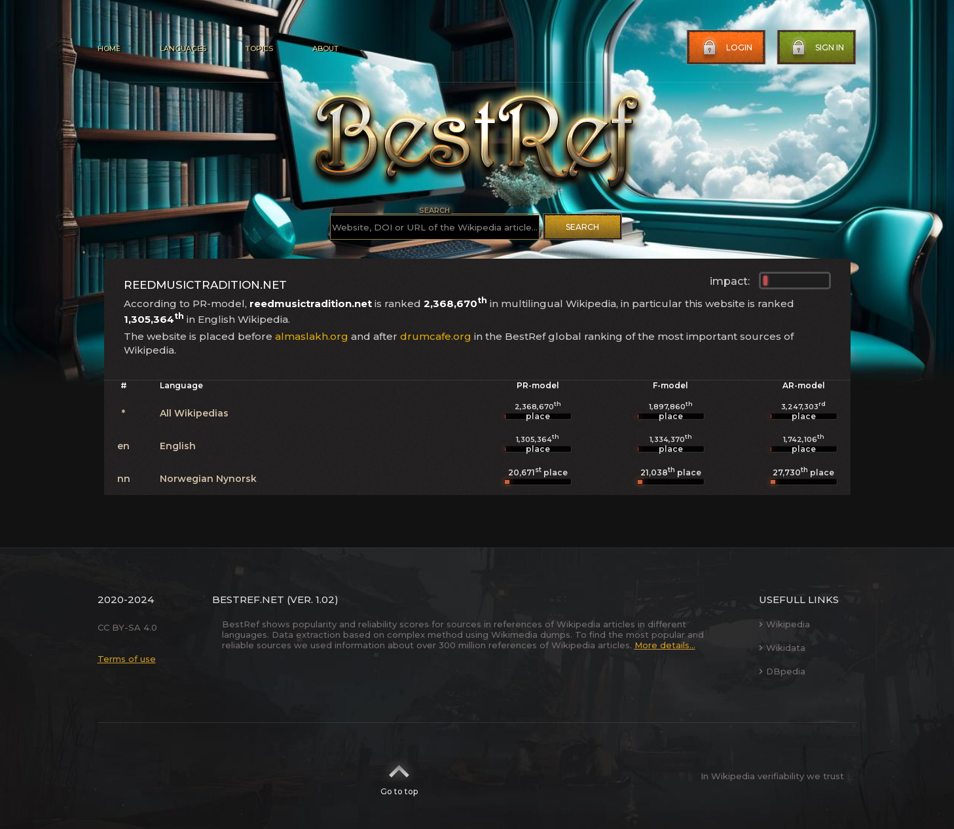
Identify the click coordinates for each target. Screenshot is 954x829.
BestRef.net (248, 599)
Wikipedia (784, 624)
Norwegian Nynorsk (208, 479)
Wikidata (782, 647)
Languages (183, 48)
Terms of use (127, 659)
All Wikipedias (194, 413)
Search (582, 227)
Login (726, 47)
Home (109, 48)
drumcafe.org (435, 336)
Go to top (399, 776)
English (178, 446)
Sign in (816, 47)
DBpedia (782, 671)
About (325, 48)
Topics (259, 48)
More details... (664, 645)
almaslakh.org (311, 336)
